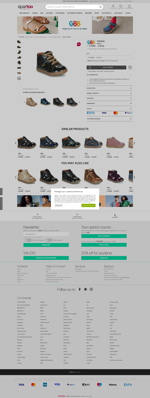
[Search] (100, 6)
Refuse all (58, 205)
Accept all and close (88, 205)
